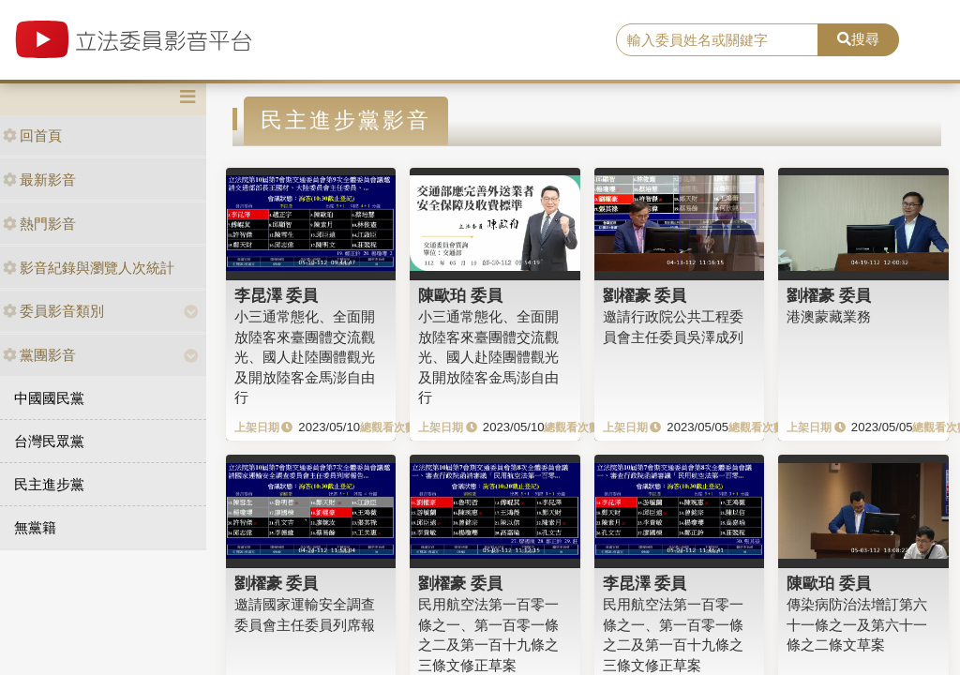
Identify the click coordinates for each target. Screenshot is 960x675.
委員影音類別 (53, 311)
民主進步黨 (49, 484)
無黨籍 (35, 527)
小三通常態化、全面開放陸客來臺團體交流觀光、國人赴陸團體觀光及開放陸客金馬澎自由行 (304, 356)
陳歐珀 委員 (460, 295)
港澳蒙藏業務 (829, 316)
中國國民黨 (49, 398)
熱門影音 (39, 224)
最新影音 (39, 180)
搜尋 (858, 39)
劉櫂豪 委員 (645, 295)
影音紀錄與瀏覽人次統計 (88, 268)
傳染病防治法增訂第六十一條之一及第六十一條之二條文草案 (857, 624)
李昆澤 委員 (276, 295)
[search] (717, 40)
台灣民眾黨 (49, 441)
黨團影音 (39, 355)
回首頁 (32, 135)
